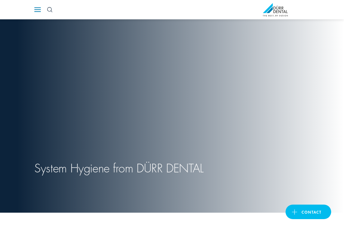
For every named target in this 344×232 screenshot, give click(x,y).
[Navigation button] (37, 9)
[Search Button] (50, 9)
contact (312, 212)
